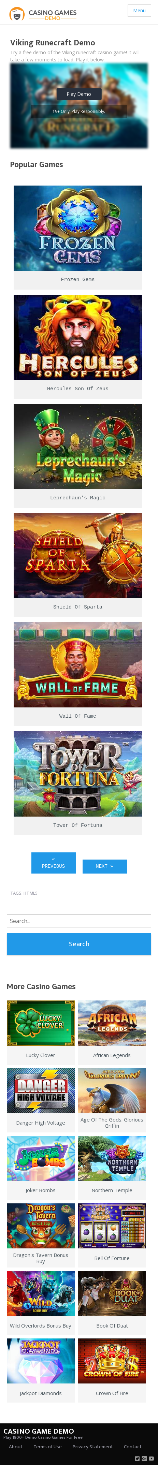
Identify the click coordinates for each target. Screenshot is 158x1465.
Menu (139, 10)
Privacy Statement (93, 1446)
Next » (104, 866)
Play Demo (79, 94)
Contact (133, 1446)
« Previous (53, 862)
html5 (31, 893)
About (16, 1446)
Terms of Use (47, 1446)
